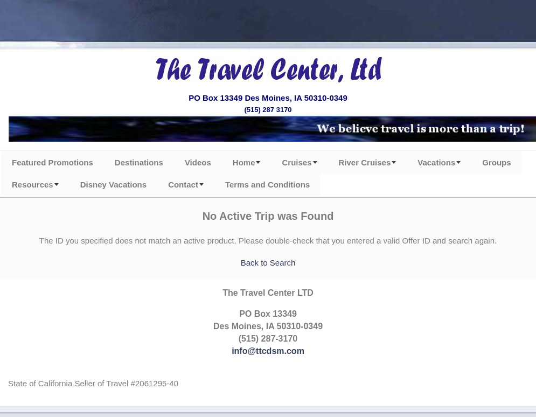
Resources (32, 184)
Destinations (139, 162)
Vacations (436, 162)
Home (244, 162)
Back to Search (268, 262)
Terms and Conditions (267, 184)
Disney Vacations (113, 184)
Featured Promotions (52, 162)
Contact (183, 184)
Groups (496, 162)
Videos (198, 162)
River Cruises (365, 162)
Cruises (296, 162)
